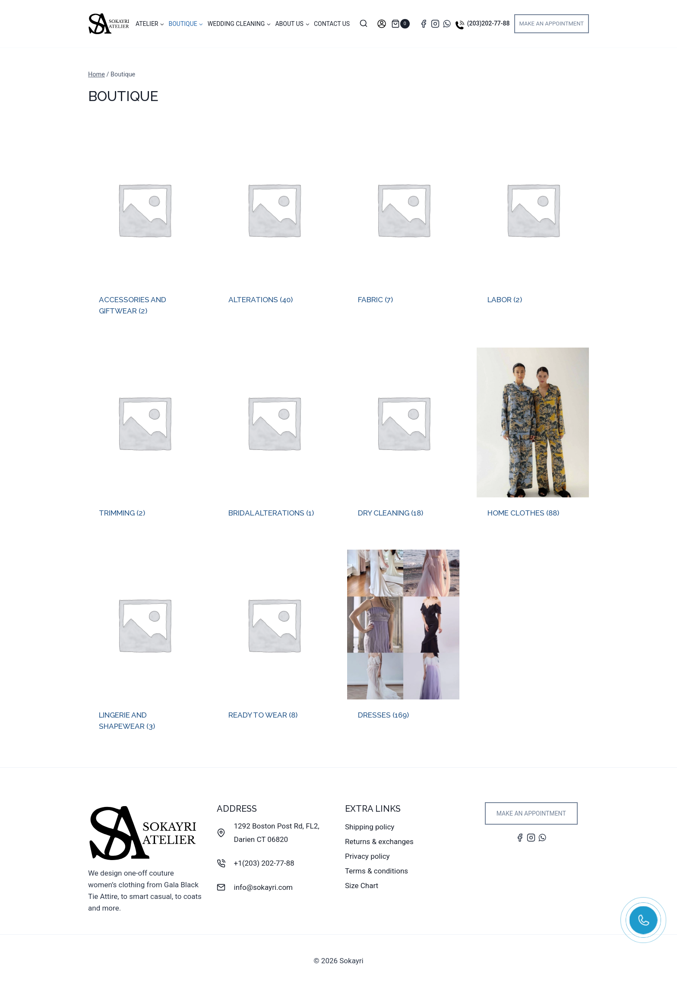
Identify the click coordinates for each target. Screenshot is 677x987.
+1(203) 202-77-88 (264, 863)
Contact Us (332, 23)
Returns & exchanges (379, 841)
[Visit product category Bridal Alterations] (274, 440)
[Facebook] (423, 23)
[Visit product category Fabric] (403, 227)
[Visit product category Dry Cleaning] (403, 440)
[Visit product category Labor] (533, 227)
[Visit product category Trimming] (144, 440)
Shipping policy (369, 826)
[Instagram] (435, 23)
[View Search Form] (363, 23)
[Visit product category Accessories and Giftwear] (144, 233)
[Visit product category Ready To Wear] (274, 642)
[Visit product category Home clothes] (533, 440)
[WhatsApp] (447, 23)
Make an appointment (551, 23)
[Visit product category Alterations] (274, 227)
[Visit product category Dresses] (403, 642)
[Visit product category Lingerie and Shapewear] (144, 648)
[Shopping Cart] (403, 23)
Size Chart (361, 885)
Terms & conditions (376, 871)
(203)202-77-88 (488, 23)
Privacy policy (367, 856)
